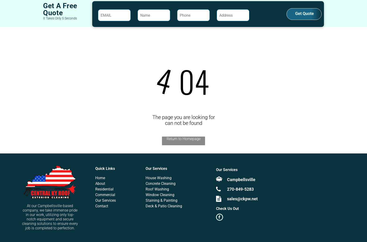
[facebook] (219, 218)
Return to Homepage (184, 139)
